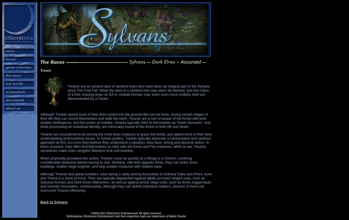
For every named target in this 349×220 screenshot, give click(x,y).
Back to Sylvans (54, 202)
